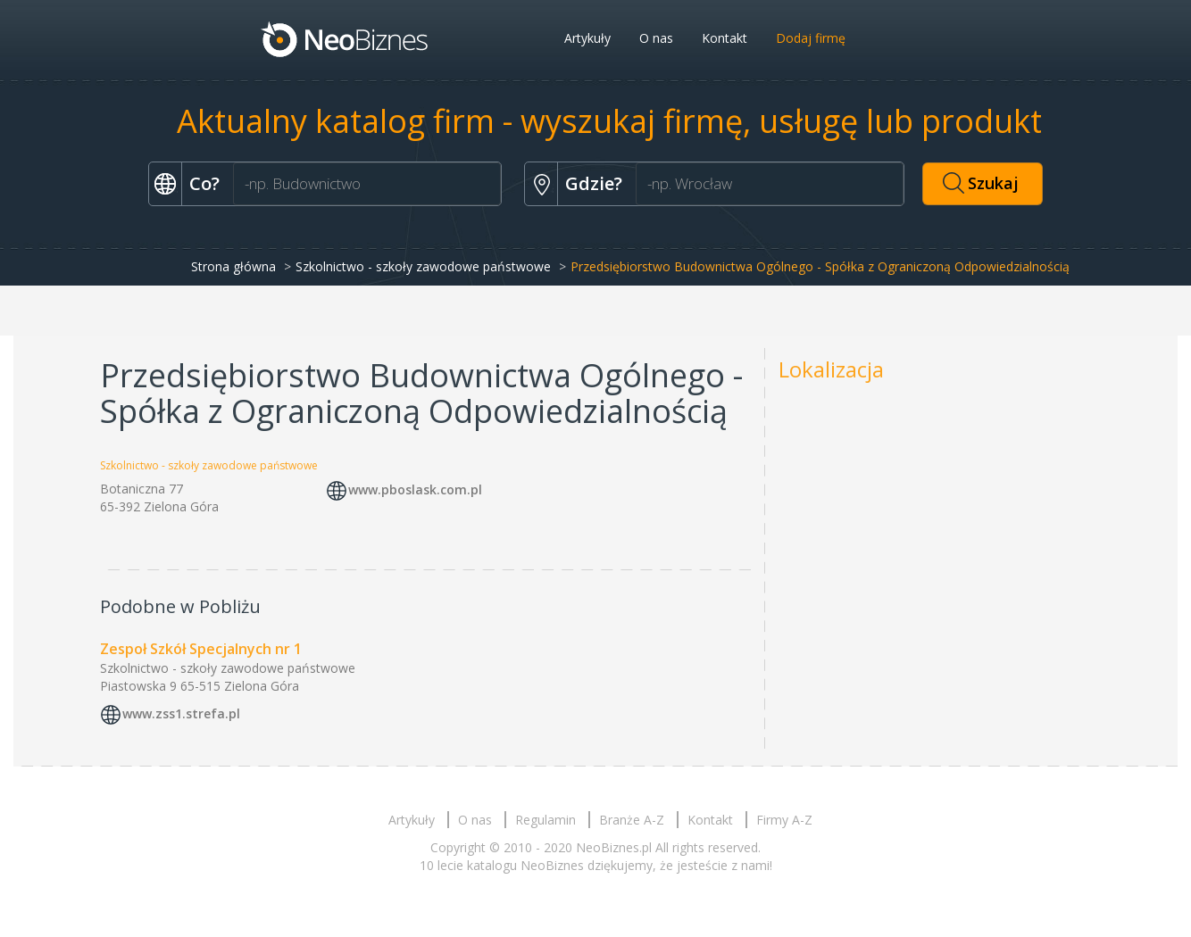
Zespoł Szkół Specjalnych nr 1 (201, 649)
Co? (204, 183)
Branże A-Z (631, 819)
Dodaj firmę (810, 37)
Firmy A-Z (784, 819)
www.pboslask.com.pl (415, 490)
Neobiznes (345, 38)
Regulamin (545, 819)
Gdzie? (593, 183)
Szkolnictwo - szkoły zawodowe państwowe (423, 266)
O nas (656, 37)
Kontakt (724, 37)
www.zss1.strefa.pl (181, 713)
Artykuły (587, 37)
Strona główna (233, 266)
